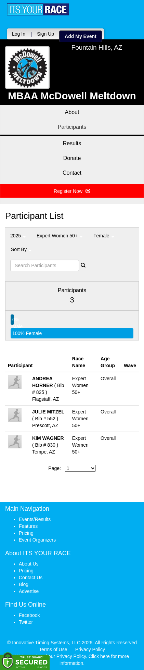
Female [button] (103, 235)
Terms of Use (53, 649)
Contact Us (30, 577)
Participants (72, 127)
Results (72, 143)
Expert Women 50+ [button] (59, 235)
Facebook (29, 615)
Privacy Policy (90, 649)
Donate (72, 158)
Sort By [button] (21, 249)
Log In (18, 34)
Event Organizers (37, 540)
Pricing (26, 533)
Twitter (26, 622)
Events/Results (35, 519)
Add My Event (80, 36)
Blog (23, 584)
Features (28, 526)
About (72, 112)
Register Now (72, 191)
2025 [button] (18, 235)
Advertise (29, 591)
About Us (29, 564)
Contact (72, 173)
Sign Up (45, 34)
